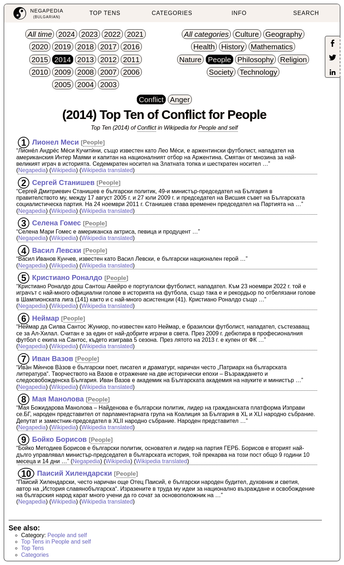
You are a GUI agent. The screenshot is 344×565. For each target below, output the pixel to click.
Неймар (45, 318)
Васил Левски (56, 250)
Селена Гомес (56, 223)
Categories (35, 555)
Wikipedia (63, 170)
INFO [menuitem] (238, 13)
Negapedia (32, 170)
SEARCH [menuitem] (306, 13)
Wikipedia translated (107, 170)
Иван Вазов (52, 358)
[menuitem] (37, 13)
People (93, 142)
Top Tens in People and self (56, 542)
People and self (218, 128)
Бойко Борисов (59, 439)
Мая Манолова (58, 399)
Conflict (146, 128)
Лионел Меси (55, 142)
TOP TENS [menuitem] (104, 13)
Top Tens (32, 548)
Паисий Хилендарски (74, 473)
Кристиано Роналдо (67, 277)
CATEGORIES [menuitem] (172, 13)
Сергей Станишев (63, 182)
